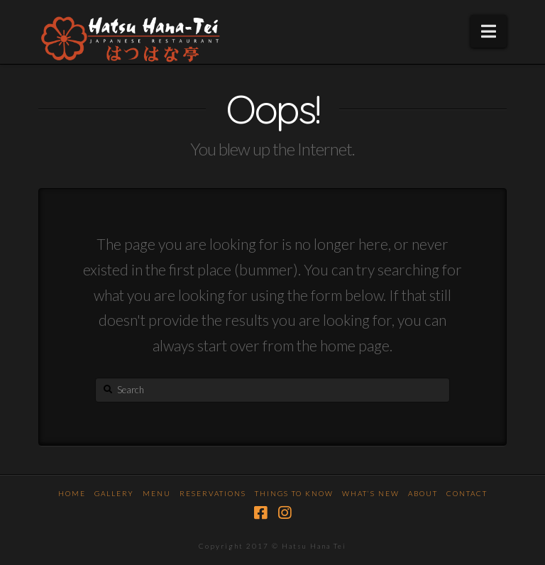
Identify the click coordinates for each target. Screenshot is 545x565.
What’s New (371, 493)
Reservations (213, 493)
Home (72, 493)
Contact (467, 493)
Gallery (114, 493)
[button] (488, 31)
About (423, 493)
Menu (157, 493)
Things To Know (294, 493)
